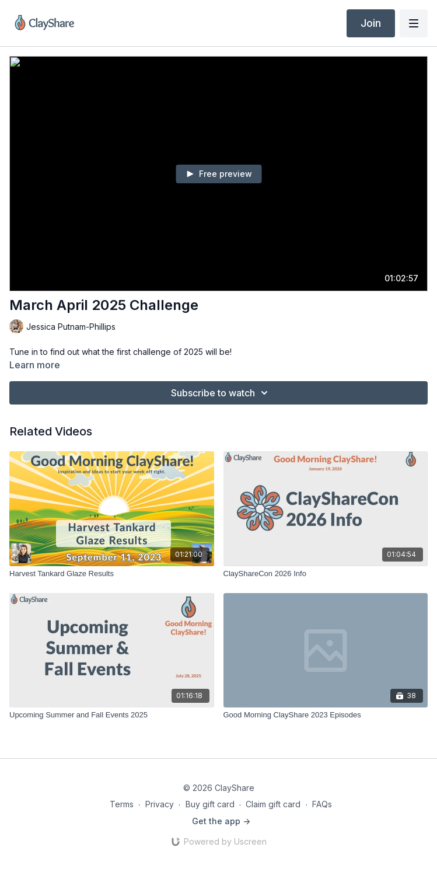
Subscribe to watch (221, 393)
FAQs (322, 804)
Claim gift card (273, 804)
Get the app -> (221, 821)
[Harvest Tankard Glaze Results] (111, 574)
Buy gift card (210, 804)
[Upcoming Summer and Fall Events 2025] (111, 715)
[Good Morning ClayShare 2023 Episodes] (325, 715)
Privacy (159, 804)
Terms (122, 804)
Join (371, 23)
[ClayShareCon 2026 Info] (325, 574)
